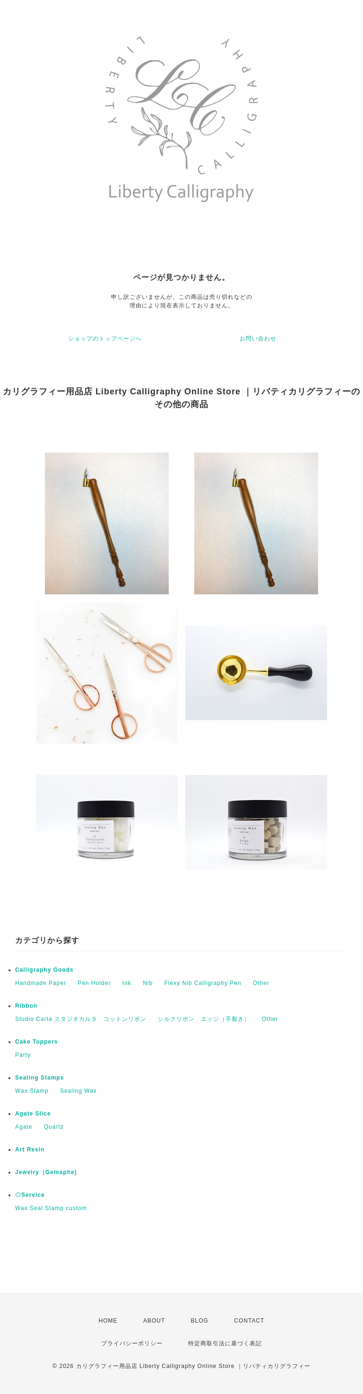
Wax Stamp (32, 1091)
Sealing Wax (78, 1091)
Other (261, 983)
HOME (108, 1320)
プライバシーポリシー (132, 1343)
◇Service (30, 1195)
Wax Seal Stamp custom (51, 1208)
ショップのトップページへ (105, 338)
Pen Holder (94, 983)
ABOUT (154, 1320)
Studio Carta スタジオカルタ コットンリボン (81, 1019)
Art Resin (29, 1149)
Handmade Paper (40, 983)
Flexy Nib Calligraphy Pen (203, 983)
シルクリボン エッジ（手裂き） (204, 1019)
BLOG (199, 1320)
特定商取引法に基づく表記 (225, 1343)
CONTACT (249, 1320)
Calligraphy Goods (44, 970)
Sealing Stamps (39, 1077)
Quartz (54, 1127)
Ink (126, 983)
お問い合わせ (258, 338)
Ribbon (26, 1005)
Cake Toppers (36, 1041)
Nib (148, 983)
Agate (23, 1127)
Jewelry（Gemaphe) (46, 1172)
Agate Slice (33, 1113)
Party (23, 1055)
